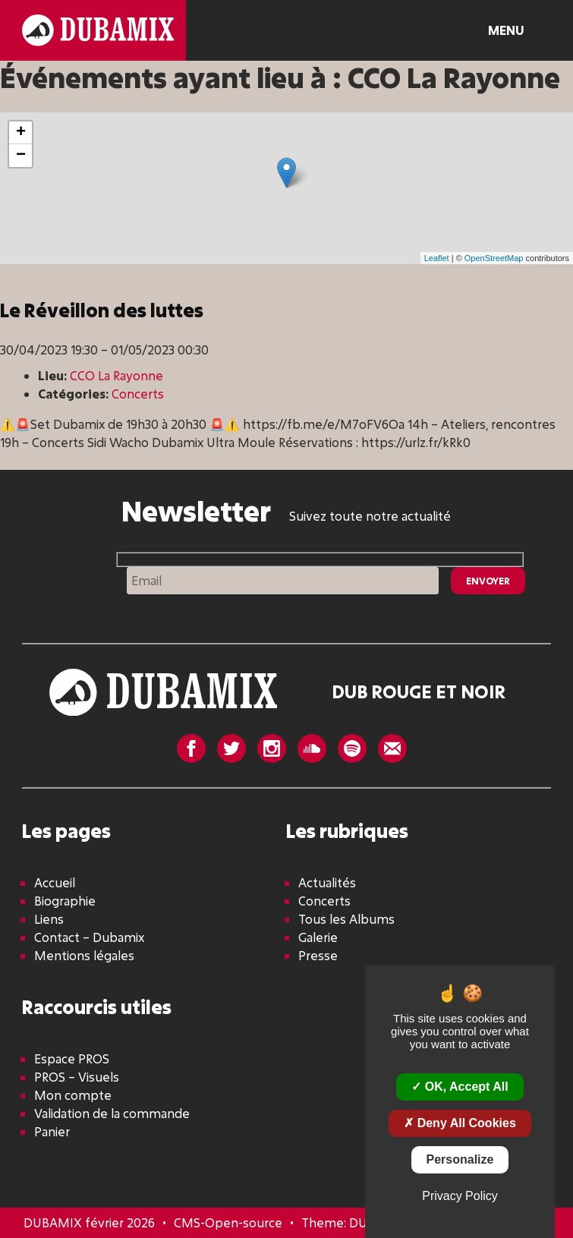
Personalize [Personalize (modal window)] (460, 1159)
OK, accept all (459, 1086)
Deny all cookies (460, 1123)
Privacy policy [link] (460, 1195)
